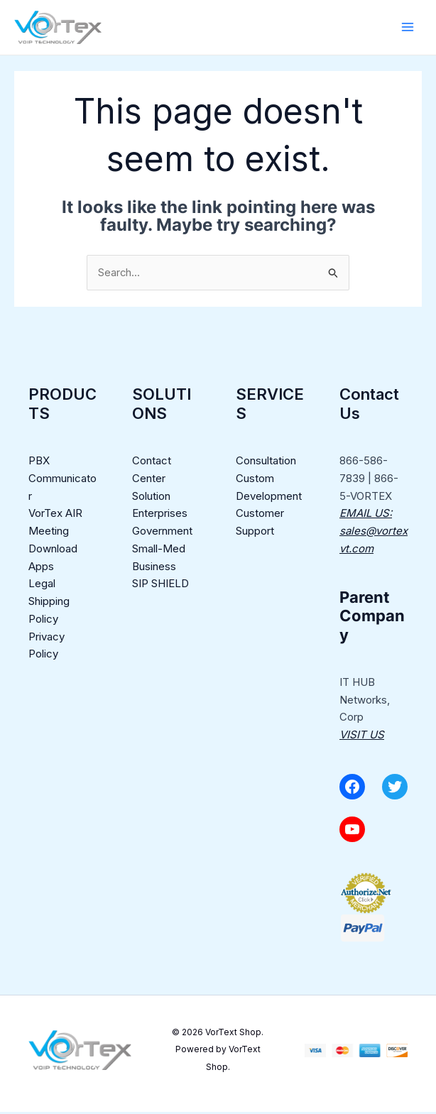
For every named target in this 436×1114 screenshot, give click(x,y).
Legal (41, 586)
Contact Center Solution (151, 481)
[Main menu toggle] (407, 28)
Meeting (48, 533)
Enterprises (159, 516)
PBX (39, 463)
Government (162, 533)
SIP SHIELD (160, 586)
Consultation (266, 463)
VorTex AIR (55, 516)
